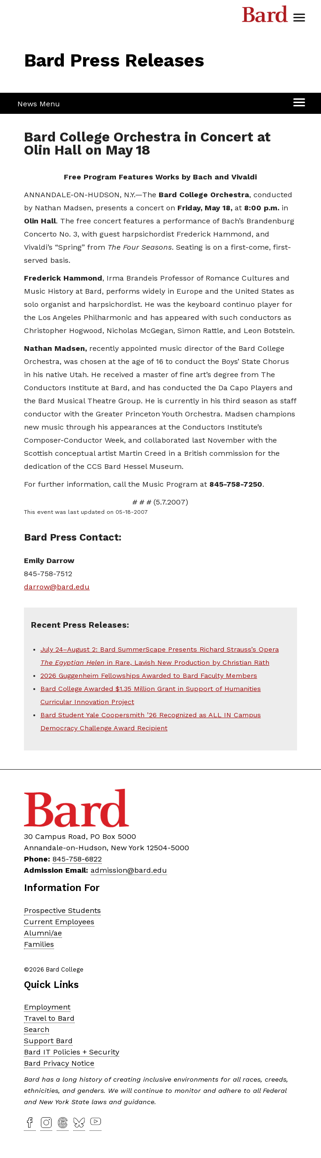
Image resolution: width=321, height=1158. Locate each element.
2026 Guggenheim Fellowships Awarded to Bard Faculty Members (148, 675)
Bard (265, 16)
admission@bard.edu (129, 870)
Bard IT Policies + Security (71, 1051)
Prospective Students (62, 910)
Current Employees (59, 921)
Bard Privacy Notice (59, 1063)
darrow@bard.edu (57, 586)
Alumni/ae (43, 932)
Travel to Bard (49, 1018)
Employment (47, 1006)
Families (39, 944)
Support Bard (48, 1040)
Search (36, 1029)
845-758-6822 (77, 858)
